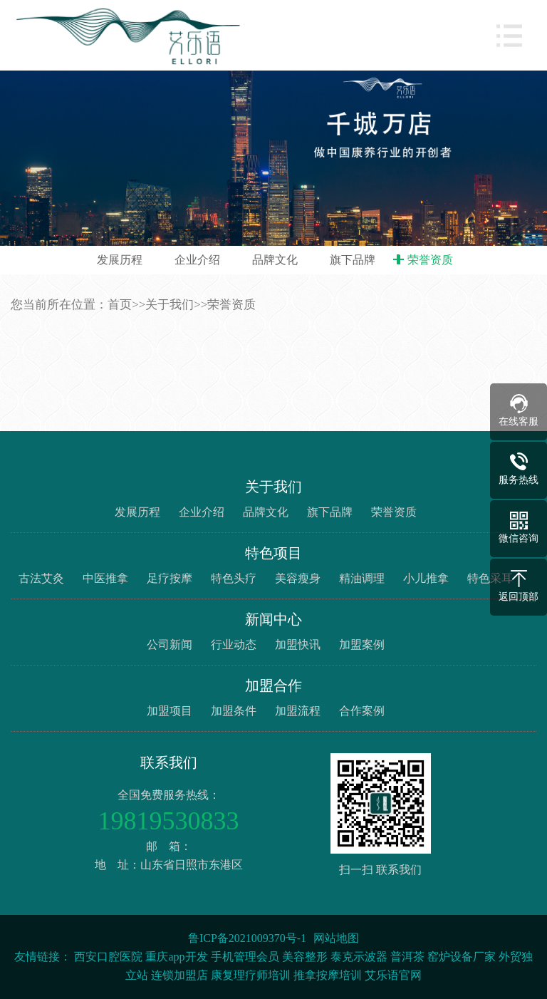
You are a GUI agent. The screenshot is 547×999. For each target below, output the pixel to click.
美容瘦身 (298, 578)
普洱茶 (407, 957)
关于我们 (169, 304)
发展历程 (119, 260)
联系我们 (168, 762)
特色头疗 (233, 578)
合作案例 (362, 711)
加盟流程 (298, 711)
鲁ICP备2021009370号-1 (247, 938)
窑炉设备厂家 (461, 957)
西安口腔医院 (108, 957)
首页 (120, 304)
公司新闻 (169, 644)
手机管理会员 (245, 957)
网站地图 (336, 938)
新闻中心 (273, 619)
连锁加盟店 (179, 975)
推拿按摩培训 (327, 975)
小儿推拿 (426, 578)
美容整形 (305, 957)
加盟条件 (233, 711)
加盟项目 (169, 711)
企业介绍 (197, 260)
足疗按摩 (169, 578)
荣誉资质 (430, 260)
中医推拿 (105, 578)
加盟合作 (273, 685)
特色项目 (273, 553)
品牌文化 (275, 260)
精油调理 (362, 578)
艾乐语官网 (393, 975)
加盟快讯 (298, 644)
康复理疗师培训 (251, 975)
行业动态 (233, 644)
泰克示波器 (358, 957)
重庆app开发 (176, 957)
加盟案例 (362, 644)
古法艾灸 (41, 578)
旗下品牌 (352, 260)
